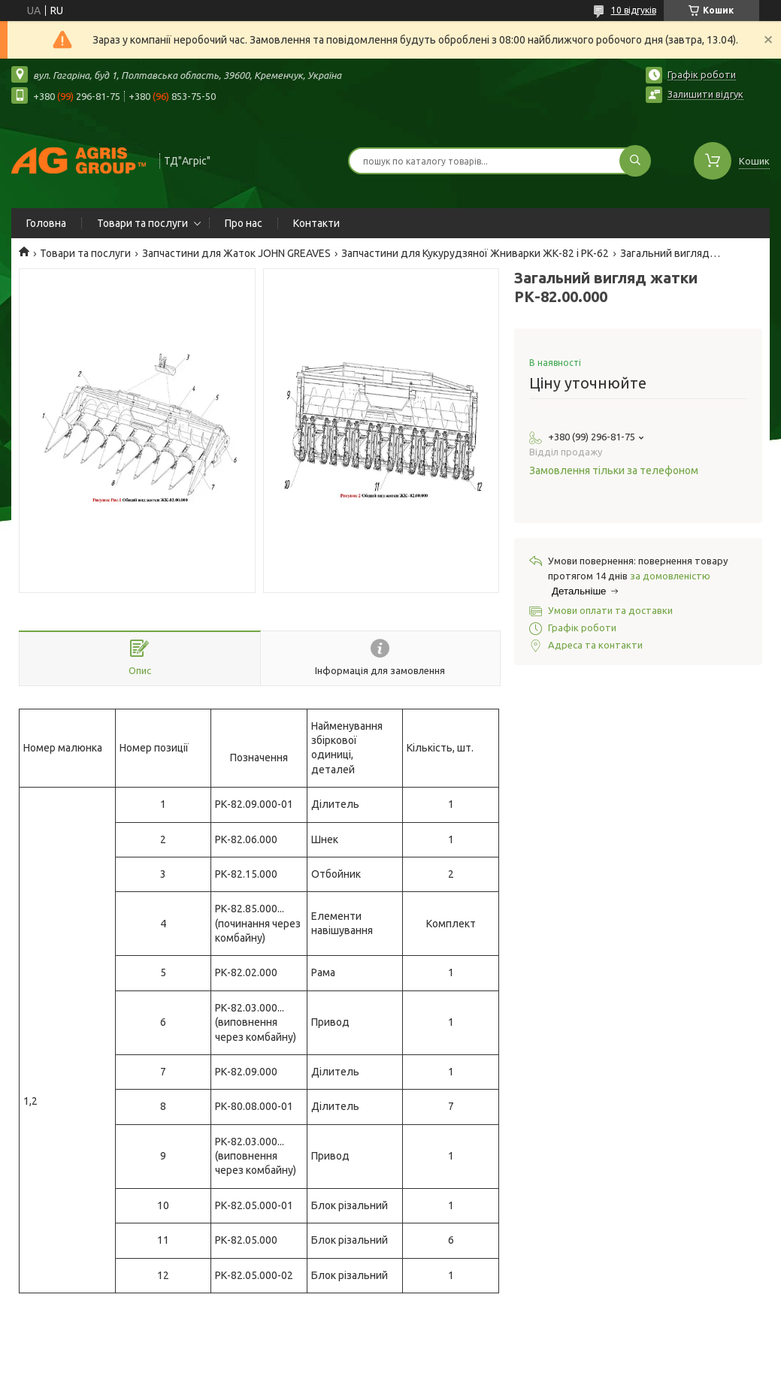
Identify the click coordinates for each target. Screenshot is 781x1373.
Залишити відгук (705, 94)
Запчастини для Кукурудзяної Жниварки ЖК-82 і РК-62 (475, 253)
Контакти (316, 223)
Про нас (243, 223)
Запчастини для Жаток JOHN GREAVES (236, 253)
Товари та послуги (142, 223)
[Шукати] (635, 161)
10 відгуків (633, 10)
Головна (46, 223)
